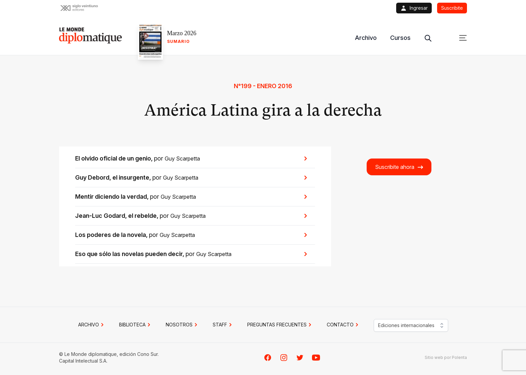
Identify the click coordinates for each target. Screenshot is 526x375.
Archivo (366, 37)
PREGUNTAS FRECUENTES (280, 324)
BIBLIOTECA (135, 324)
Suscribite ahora (399, 167)
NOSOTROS (182, 324)
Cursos (400, 37)
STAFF (223, 324)
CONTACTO (343, 324)
